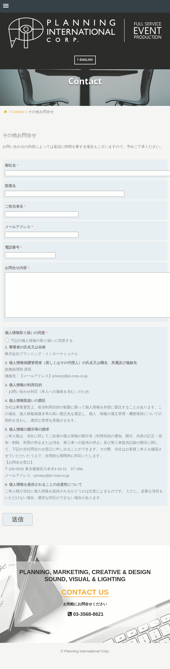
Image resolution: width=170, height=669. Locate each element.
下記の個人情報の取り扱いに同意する (39, 350)
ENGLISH (86, 59)
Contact (18, 112)
